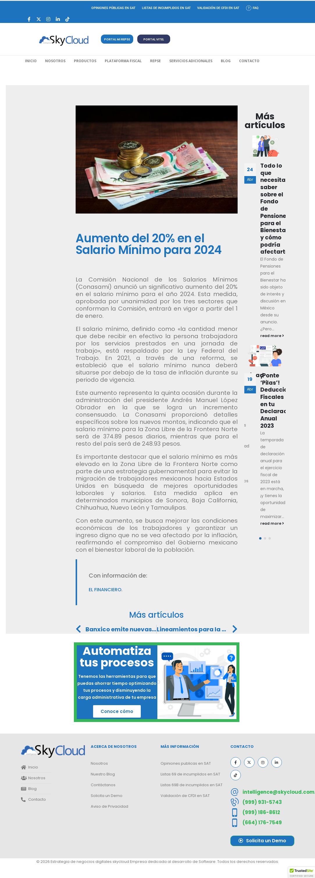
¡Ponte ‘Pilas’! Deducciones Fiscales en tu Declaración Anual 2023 (279, 401)
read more (272, 335)
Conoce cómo (117, 711)
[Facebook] (29, 19)
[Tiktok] (67, 19)
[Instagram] (48, 19)
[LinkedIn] (58, 19)
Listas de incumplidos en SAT (166, 8)
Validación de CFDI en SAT (218, 8)
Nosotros (55, 60)
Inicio (31, 60)
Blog (226, 60)
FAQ (252, 8)
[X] (38, 19)
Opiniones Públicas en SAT (113, 8)
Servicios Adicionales (190, 60)
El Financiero (105, 589)
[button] (117, 39)
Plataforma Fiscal (123, 60)
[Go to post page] (265, 146)
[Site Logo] (63, 40)
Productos (85, 60)
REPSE (155, 60)
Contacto (249, 60)
